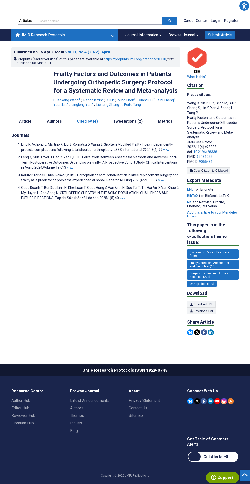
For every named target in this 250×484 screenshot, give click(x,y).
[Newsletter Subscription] (213, 457)
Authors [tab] (54, 121)
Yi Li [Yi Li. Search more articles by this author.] (111, 100)
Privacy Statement (144, 400)
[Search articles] (169, 21)
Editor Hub (20, 408)
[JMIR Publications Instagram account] (224, 401)
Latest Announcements (89, 400)
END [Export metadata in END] (190, 189)
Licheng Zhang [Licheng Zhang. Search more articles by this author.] (109, 105)
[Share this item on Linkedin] (211, 332)
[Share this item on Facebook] (204, 332)
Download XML (202, 311)
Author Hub (20, 400)
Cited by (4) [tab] (87, 121)
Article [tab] (25, 121)
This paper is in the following (213, 233)
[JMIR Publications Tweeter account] (197, 401)
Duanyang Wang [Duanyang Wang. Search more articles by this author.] (67, 100)
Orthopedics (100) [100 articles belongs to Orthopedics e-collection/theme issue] (202, 284)
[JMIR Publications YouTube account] (217, 401)
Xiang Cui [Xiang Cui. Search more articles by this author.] (147, 100)
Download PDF (201, 304)
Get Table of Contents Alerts (207, 442)
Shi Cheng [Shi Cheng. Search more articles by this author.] (167, 100)
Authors (76, 408)
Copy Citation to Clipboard (209, 170)
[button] (244, 5)
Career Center (195, 20)
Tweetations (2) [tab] (128, 121)
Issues (76, 423)
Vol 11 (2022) (87, 52)
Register (231, 20)
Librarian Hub (22, 423)
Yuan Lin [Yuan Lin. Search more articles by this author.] (61, 105)
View (166, 150)
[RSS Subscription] (231, 401)
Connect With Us (202, 391)
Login (215, 20)
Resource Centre (27, 391)
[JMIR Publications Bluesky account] (190, 401)
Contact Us (138, 408)
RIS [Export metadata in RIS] (190, 202)
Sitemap (136, 415)
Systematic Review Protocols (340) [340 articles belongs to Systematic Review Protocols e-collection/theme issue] (209, 254)
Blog (74, 430)
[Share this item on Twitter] (197, 332)
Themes (77, 415)
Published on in (62, 52)
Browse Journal (84, 391)
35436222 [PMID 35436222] (204, 157)
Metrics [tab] (165, 121)
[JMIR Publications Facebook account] (204, 401)
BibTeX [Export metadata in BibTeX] (193, 196)
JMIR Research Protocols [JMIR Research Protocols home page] (40, 35)
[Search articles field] (99, 21)
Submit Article (220, 35)
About (134, 391)
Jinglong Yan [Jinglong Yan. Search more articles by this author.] (83, 105)
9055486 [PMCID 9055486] (206, 162)
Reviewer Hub (23, 415)
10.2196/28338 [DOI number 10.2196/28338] (205, 152)
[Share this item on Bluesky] (190, 332)
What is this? (197, 77)
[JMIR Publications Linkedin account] (211, 401)
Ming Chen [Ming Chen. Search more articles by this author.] (127, 100)
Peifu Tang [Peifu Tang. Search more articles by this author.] (133, 105)
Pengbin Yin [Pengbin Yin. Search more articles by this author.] (93, 100)
